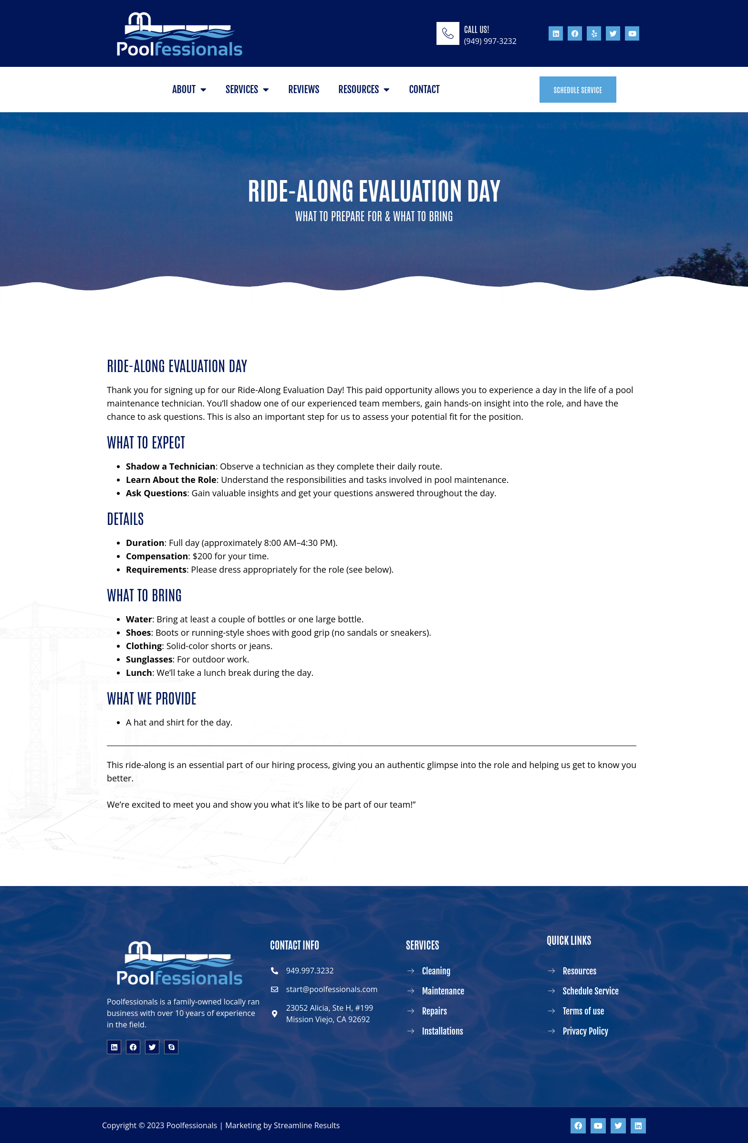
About (189, 89)
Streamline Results (307, 1125)
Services (247, 89)
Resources (364, 89)
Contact (424, 90)
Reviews (303, 90)
